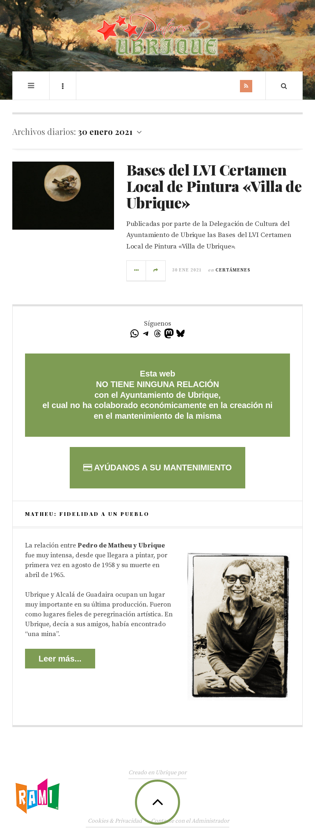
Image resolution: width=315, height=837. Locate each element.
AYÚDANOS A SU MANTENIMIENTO (157, 467)
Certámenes (233, 270)
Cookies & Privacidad (115, 821)
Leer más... (60, 658)
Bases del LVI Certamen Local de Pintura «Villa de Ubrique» (214, 186)
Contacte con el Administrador (190, 821)
